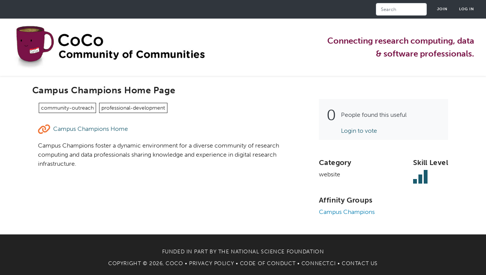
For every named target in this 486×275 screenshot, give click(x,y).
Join (442, 9)
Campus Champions (347, 211)
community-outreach (67, 108)
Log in (466, 9)
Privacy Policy (211, 263)
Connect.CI (318, 263)
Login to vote (359, 130)
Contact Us (360, 263)
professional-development (133, 108)
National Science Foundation (277, 251)
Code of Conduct (267, 263)
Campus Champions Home (90, 128)
